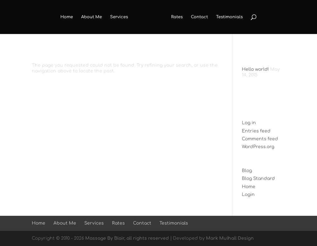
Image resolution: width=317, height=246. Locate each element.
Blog (247, 170)
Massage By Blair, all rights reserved (127, 238)
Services (119, 17)
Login (248, 194)
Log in (249, 122)
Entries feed (256, 131)
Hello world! (255, 69)
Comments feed (260, 139)
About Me (91, 17)
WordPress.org (258, 146)
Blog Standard (258, 178)
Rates (177, 17)
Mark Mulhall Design (230, 238)
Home (66, 17)
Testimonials (229, 17)
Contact (199, 17)
